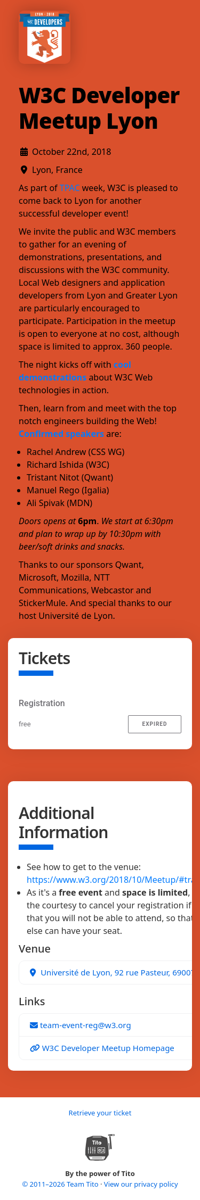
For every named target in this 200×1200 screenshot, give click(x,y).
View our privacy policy (141, 1184)
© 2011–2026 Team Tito (61, 1184)
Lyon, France (57, 170)
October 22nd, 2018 (71, 152)
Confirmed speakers (61, 434)
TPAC (70, 188)
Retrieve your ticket (100, 1113)
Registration (42, 703)
